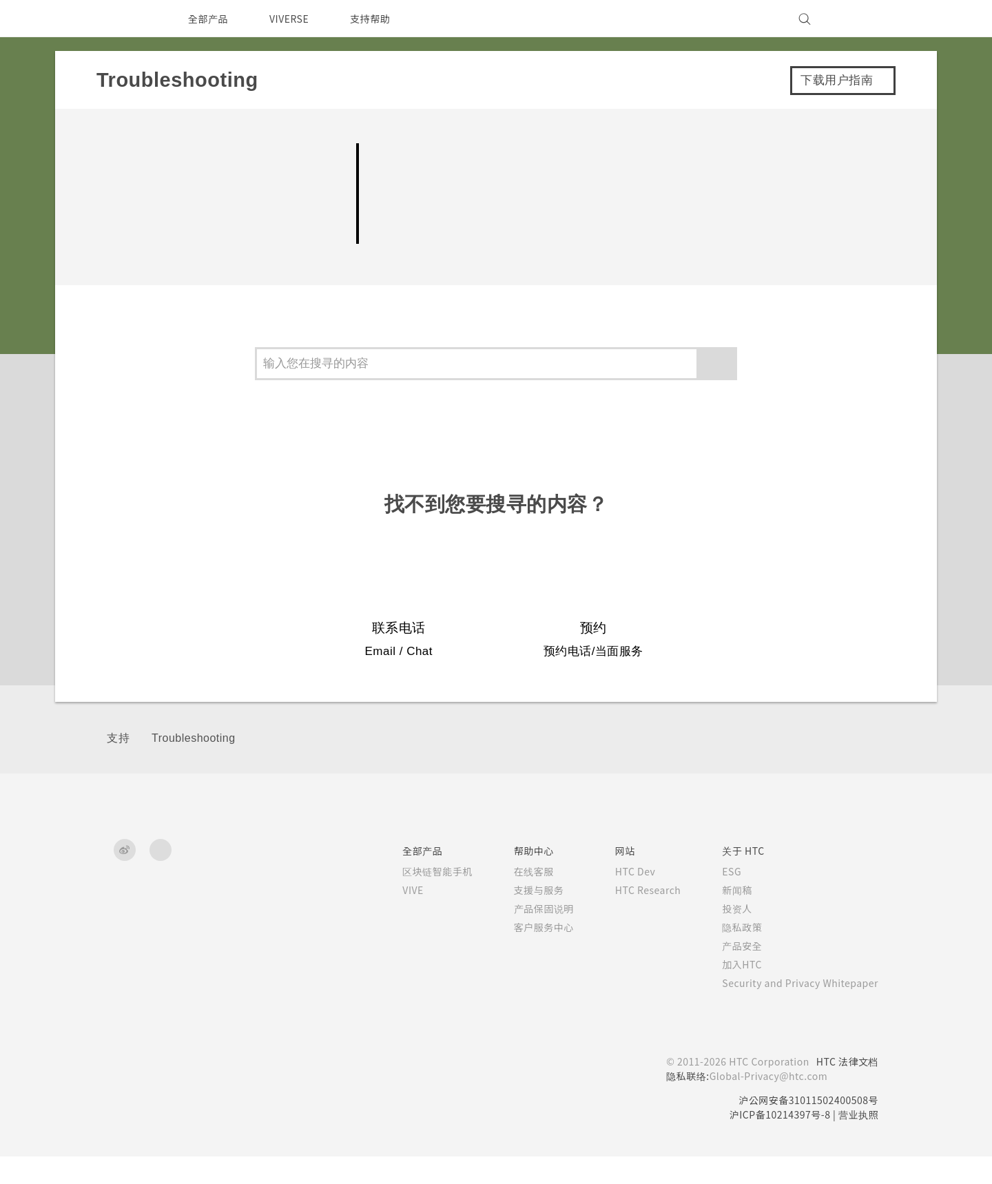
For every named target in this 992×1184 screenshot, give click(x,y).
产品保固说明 (525, 936)
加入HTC (731, 992)
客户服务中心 (525, 954)
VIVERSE (293, 18)
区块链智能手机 (418, 899)
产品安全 (730, 973)
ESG (721, 899)
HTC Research (632, 917)
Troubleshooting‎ (194, 766)
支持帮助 (378, 18)
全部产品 (208, 18)
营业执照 (858, 1142)
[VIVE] (859, 18)
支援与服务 (520, 917)
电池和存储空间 (159, 193)
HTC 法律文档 (846, 1089)
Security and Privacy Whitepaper (794, 1010)
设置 (121, 233)
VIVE (396, 917)
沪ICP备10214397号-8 (775, 1142)
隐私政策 (730, 954)
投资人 (725, 936)
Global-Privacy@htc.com (762, 1103)
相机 (121, 154)
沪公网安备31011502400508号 (805, 1127)
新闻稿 (725, 917)
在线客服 (515, 899)
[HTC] (130, 18)
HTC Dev (619, 899)
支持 (118, 766)
